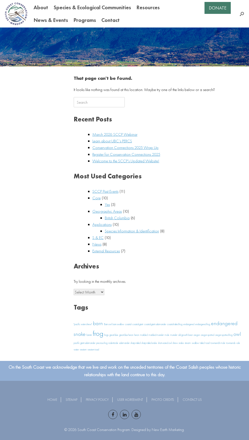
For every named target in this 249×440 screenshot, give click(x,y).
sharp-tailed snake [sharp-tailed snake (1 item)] (149, 343)
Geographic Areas (107, 211)
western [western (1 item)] (83, 349)
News (96, 244)
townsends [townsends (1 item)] (230, 343)
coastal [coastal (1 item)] (128, 324)
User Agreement (130, 399)
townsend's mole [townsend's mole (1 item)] (218, 343)
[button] (242, 14)
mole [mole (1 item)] (167, 335)
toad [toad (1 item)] (207, 343)
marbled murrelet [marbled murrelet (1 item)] (156, 335)
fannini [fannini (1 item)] (89, 335)
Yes (107, 204)
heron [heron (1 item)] (136, 335)
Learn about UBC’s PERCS (112, 141)
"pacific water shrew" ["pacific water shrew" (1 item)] (83, 324)
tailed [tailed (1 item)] (202, 343)
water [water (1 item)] (76, 349)
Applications (102, 224)
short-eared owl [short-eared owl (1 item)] (165, 343)
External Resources (106, 251)
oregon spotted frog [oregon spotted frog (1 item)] (223, 335)
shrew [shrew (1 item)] (175, 343)
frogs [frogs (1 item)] (106, 335)
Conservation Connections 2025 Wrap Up (125, 147)
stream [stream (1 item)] (188, 343)
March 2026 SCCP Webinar (114, 134)
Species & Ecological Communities (92, 7)
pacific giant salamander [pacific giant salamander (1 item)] (84, 343)
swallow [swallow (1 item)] (195, 343)
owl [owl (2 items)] (237, 334)
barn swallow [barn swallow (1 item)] (118, 324)
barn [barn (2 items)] (98, 323)
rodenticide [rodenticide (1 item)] (113, 343)
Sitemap (71, 399)
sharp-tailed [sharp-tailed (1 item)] (136, 343)
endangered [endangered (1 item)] (188, 324)
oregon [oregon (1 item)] (197, 335)
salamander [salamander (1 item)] (124, 343)
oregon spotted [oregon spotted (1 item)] (207, 335)
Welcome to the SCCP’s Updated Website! (125, 161)
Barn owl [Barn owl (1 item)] (108, 324)
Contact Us (192, 399)
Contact (110, 20)
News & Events (51, 20)
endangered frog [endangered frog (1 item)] (202, 324)
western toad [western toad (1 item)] (93, 349)
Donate (217, 8)
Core (96, 198)
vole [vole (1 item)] (238, 343)
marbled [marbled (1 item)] (144, 335)
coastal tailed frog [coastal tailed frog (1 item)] (174, 324)
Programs (84, 20)
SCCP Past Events (105, 191)
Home (52, 399)
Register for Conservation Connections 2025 (126, 154)
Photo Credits (162, 399)
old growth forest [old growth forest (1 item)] (185, 335)
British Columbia (117, 217)
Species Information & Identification (132, 231)
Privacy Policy (97, 399)
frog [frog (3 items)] (98, 333)
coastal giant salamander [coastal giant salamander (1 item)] (155, 324)
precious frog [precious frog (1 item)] (101, 343)
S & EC (98, 237)
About (41, 7)
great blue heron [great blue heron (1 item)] (126, 335)
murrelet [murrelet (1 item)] (173, 335)
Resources (148, 7)
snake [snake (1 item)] (181, 343)
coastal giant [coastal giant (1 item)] (137, 324)
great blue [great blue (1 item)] (113, 335)
